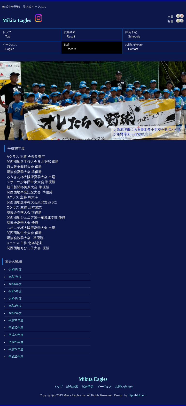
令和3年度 (15, 306)
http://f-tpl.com (137, 395)
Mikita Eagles (16, 20)
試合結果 (69, 34)
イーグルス (9, 47)
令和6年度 (15, 284)
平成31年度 (15, 320)
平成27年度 (15, 349)
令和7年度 (15, 276)
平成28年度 (15, 342)
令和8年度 (15, 269)
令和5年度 (15, 291)
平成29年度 (15, 335)
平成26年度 (15, 356)
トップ (6, 34)
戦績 (70, 47)
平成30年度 (15, 327)
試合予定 (132, 34)
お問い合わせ (134, 47)
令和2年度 (15, 313)
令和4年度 (15, 298)
